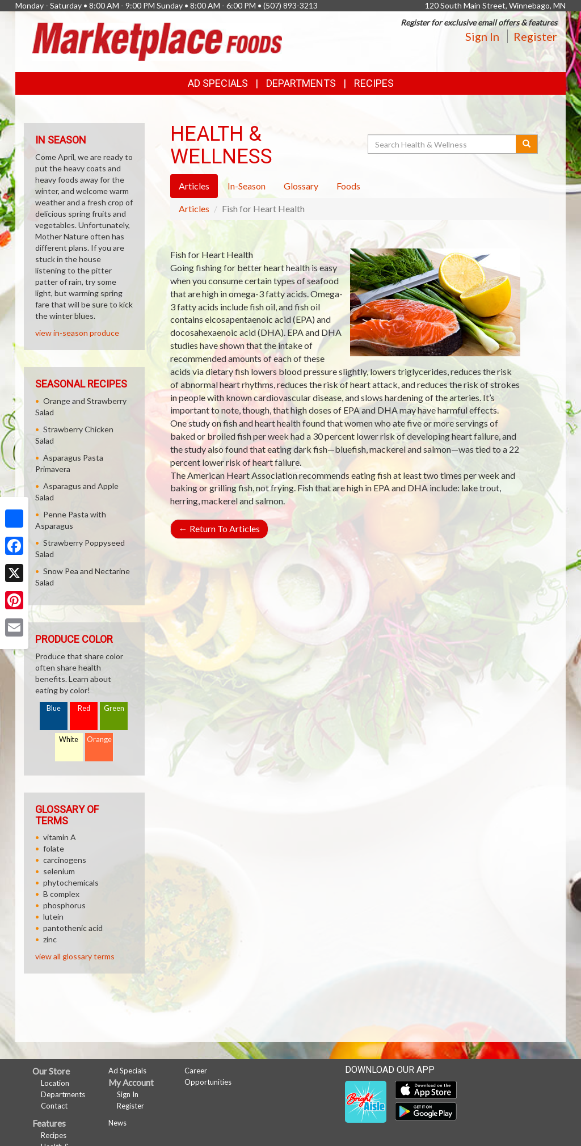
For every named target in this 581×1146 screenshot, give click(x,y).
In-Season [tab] (247, 185)
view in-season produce (77, 333)
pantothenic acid (73, 928)
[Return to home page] (157, 40)
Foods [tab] (348, 185)
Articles (194, 208)
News (117, 1122)
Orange (99, 739)
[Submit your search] (527, 144)
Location (55, 1083)
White (68, 739)
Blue (54, 708)
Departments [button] (301, 83)
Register (535, 36)
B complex (61, 894)
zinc (50, 939)
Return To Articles (219, 528)
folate (53, 848)
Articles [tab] (194, 185)
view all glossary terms (75, 956)
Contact (54, 1105)
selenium (59, 871)
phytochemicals (71, 882)
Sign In (482, 36)
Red (84, 708)
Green (114, 708)
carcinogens (64, 860)
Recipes (374, 83)
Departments (63, 1094)
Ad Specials (218, 83)
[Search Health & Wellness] (442, 144)
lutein (53, 916)
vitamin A (59, 837)
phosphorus (64, 905)
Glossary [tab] (301, 185)
